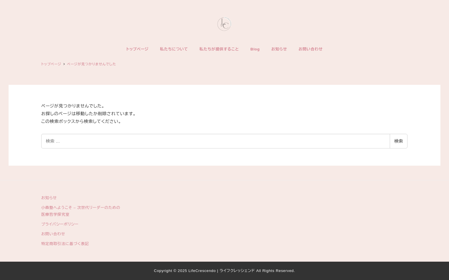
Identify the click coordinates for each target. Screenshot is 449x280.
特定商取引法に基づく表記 (65, 244)
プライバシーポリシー (59, 224)
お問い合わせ (53, 234)
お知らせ (49, 198)
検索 (398, 141)
